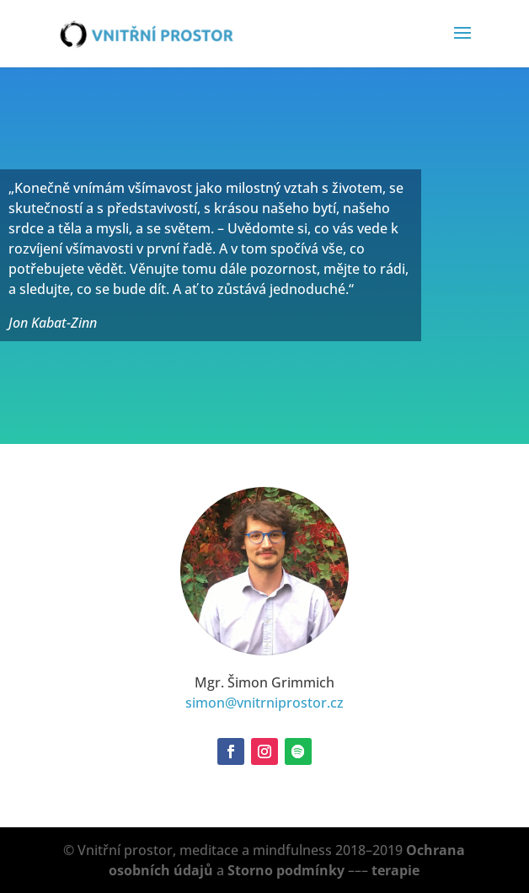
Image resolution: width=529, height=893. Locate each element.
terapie (395, 870)
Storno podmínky (286, 870)
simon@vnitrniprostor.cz (264, 702)
